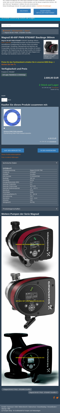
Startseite (6, 30)
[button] (7, 2)
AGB (16, 407)
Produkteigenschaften (30, 209)
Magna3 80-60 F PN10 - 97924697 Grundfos (43, 392)
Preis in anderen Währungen (9, 157)
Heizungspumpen (17, 30)
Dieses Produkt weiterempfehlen (11, 154)
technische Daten (30, 163)
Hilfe (8, 408)
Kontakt (3, 407)
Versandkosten (55, 87)
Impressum (10, 407)
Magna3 (27, 30)
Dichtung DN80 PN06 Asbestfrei (13, 131)
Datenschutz (32, 407)
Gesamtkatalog (41, 407)
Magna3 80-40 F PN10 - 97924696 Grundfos (17, 389)
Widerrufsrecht (23, 407)
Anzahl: (3, 95)
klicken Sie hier (8, 64)
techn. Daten (6, 42)
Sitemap (3, 408)
